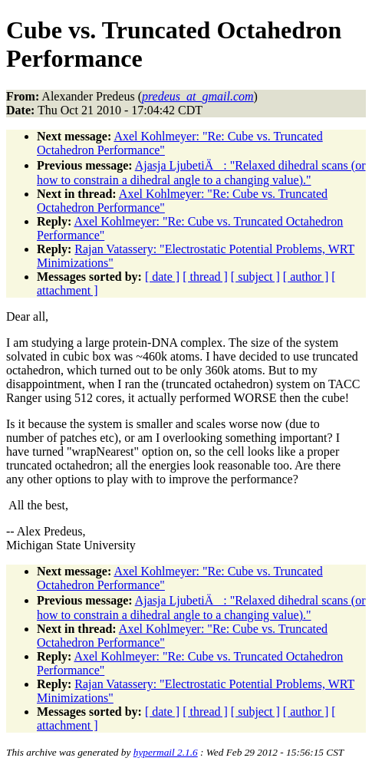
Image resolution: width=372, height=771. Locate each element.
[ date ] (162, 276)
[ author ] (306, 276)
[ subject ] (255, 276)
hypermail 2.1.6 (165, 752)
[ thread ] (205, 276)
